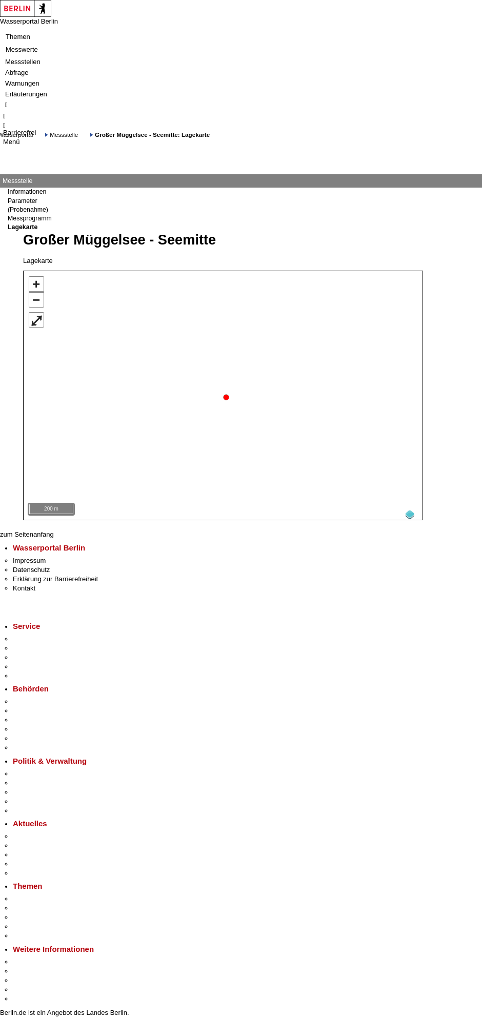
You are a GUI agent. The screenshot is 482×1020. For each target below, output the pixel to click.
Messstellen (23, 62)
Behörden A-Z (33, 699)
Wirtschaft (28, 978)
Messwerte (22, 49)
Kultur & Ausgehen (40, 959)
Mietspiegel (30, 924)
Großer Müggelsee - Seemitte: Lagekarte (152, 134)
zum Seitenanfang (27, 532)
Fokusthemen (33, 896)
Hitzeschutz (30, 870)
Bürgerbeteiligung (39, 789)
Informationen (27, 191)
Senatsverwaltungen (43, 708)
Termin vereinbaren (41, 645)
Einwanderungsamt (41, 745)
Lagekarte (22, 227)
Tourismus (28, 968)
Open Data (29, 799)
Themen (18, 36)
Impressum (29, 558)
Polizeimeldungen (39, 843)
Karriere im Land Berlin (47, 780)
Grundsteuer (31, 933)
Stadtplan (27, 996)
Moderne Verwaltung (43, 915)
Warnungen (22, 83)
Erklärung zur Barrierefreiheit (55, 576)
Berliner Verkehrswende (48, 905)
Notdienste (29, 664)
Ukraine (24, 861)
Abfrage (17, 72)
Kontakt (24, 585)
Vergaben (27, 808)
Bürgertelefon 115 (39, 655)
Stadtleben (29, 987)
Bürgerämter (31, 726)
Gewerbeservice (37, 673)
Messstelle (64, 134)
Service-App (31, 636)
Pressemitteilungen (41, 834)
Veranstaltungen (37, 852)
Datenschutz (31, 567)
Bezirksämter (32, 717)
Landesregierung (38, 771)
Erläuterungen (26, 94)
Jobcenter (27, 736)
